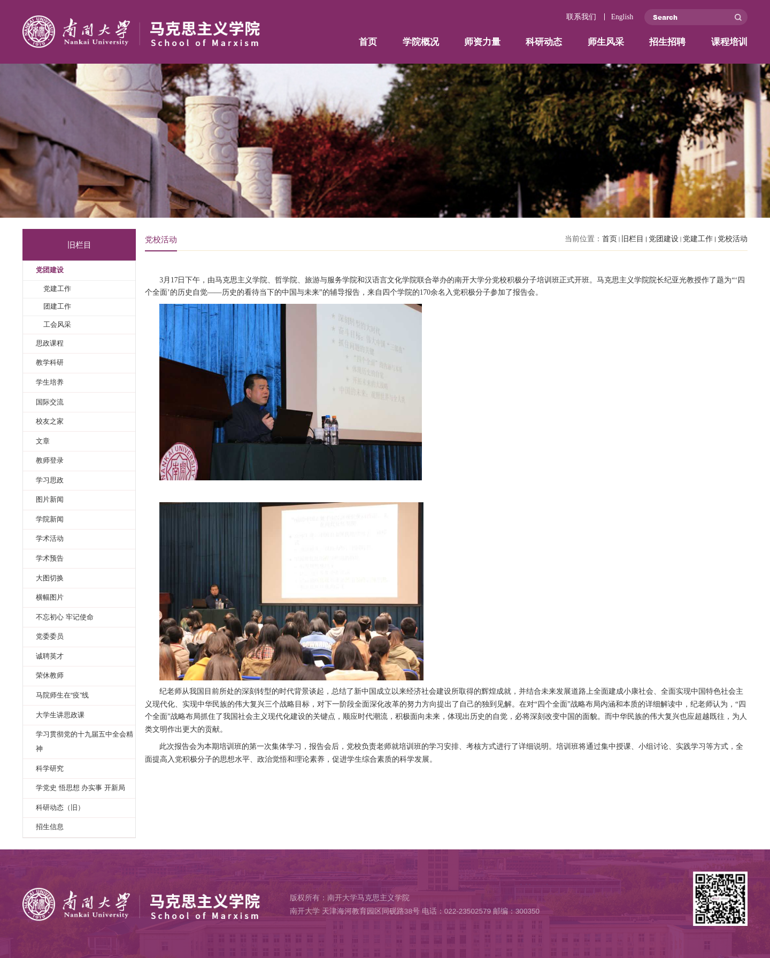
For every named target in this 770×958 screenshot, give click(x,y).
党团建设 (664, 239)
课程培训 (729, 42)
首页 (368, 42)
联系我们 (581, 17)
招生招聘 (667, 42)
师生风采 (606, 42)
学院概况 (421, 42)
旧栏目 (632, 239)
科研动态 (544, 42)
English (622, 17)
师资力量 (482, 42)
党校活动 (733, 239)
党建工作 (698, 239)
